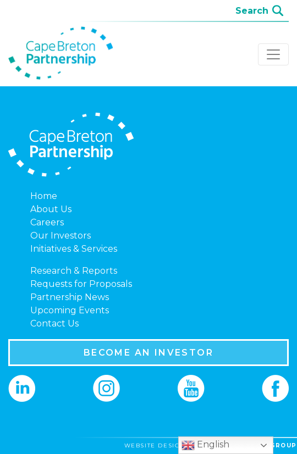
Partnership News (69, 297)
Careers (47, 222)
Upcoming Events (69, 310)
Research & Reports (73, 270)
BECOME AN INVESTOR (148, 352)
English (205, 445)
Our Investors (60, 235)
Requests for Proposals (81, 284)
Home (43, 196)
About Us (51, 209)
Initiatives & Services (73, 248)
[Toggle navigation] (273, 54)
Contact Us (54, 323)
